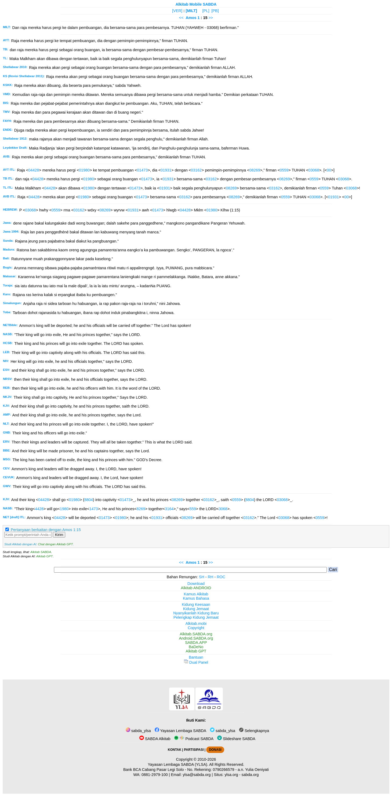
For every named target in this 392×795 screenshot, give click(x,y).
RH (210, 577)
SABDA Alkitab (154, 739)
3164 (169, 509)
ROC (221, 577)
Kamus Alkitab (196, 594)
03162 (196, 170)
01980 (84, 170)
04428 (33, 170)
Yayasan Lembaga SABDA (180, 731)
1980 (64, 509)
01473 (142, 170)
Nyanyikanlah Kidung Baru (196, 613)
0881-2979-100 (154, 774)
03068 (313, 170)
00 (329, 170)
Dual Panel (196, 662)
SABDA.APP (196, 642)
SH (201, 577)
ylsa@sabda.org (196, 774)
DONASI (215, 750)
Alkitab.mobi (196, 623)
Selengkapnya (254, 731)
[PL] (205, 11)
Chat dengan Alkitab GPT (55, 544)
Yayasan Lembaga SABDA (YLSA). (178, 764)
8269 (141, 509)
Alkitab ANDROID (196, 588)
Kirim (59, 535)
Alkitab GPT (44, 556)
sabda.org (250, 774)
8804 (88, 500)
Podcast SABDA (193, 739)
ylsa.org (231, 774)
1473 (93, 509)
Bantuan (196, 657)
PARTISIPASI (194, 750)
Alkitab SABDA (40, 552)
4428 (39, 509)
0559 (284, 170)
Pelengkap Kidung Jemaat (196, 617)
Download (196, 583)
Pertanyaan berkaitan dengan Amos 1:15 (46, 530)
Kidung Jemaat (196, 609)
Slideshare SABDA (236, 739)
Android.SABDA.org (196, 638)
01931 (166, 170)
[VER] (177, 11)
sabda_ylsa (138, 731)
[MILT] (191, 11)
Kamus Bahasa (196, 598)
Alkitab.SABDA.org (196, 634)
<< (181, 18)
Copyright (196, 628)
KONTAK (174, 750)
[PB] (215, 11)
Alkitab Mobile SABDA (196, 4)
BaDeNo (196, 647)
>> (210, 18)
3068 (223, 509)
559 (193, 509)
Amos (191, 18)
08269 (254, 170)
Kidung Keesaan (196, 604)
